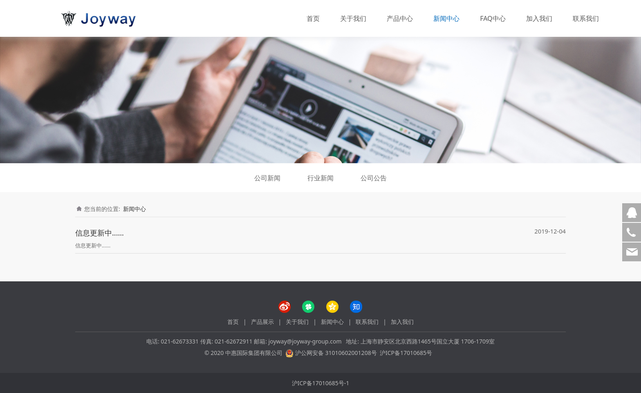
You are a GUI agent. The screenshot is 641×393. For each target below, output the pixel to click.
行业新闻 (320, 177)
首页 (313, 18)
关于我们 (353, 18)
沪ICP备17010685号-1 (321, 383)
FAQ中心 (492, 18)
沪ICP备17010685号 (406, 353)
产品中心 (400, 18)
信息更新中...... (99, 233)
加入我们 (539, 18)
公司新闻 (267, 177)
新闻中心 (446, 18)
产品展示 (262, 322)
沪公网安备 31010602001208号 (336, 353)
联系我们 (586, 18)
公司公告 (374, 177)
